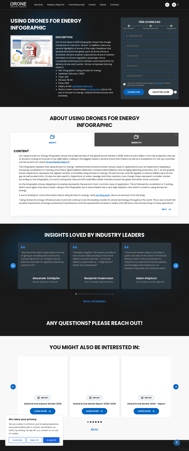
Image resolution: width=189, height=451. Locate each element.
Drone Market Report (57, 162)
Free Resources (77, 4)
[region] (34, 430)
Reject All (34, 440)
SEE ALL (94, 429)
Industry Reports (55, 4)
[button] (76, 294)
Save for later (161, 92)
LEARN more (42, 411)
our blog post (93, 89)
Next (166, 209)
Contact (114, 4)
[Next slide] (175, 266)
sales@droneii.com (82, 86)
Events (92, 4)
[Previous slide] (13, 266)
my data (158, 83)
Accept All (51, 440)
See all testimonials (94, 301)
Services (38, 4)
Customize (17, 440)
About (103, 4)
